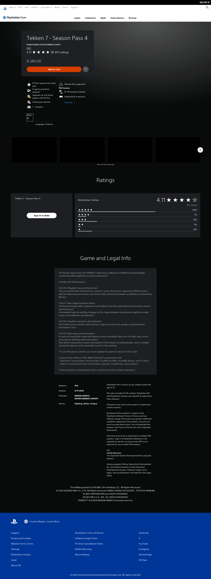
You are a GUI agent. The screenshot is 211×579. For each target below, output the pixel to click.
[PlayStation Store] (15, 15)
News (57, 7)
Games (11, 7)
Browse (132, 15)
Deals (103, 15)
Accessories (45, 7)
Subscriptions (117, 15)
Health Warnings (114, 450)
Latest (77, 15)
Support (74, 7)
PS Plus (34, 7)
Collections (90, 15)
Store (65, 7)
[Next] (200, 147)
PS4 (26, 7)
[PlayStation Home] (5, 7)
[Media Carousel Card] (34, 147)
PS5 (19, 7)
